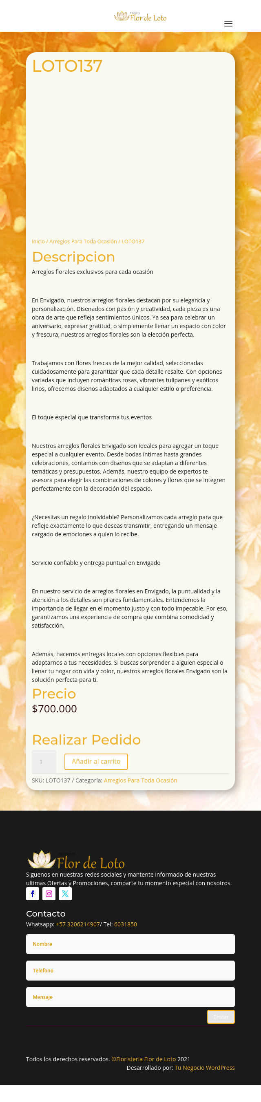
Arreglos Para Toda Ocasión (83, 241)
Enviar (221, 1016)
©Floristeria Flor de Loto (143, 1059)
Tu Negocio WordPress (205, 1067)
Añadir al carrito (96, 761)
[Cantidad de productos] (44, 761)
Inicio (38, 241)
